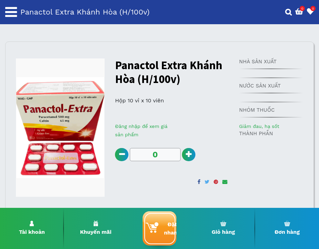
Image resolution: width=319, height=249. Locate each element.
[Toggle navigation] (11, 12)
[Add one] (189, 155)
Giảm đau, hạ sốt (259, 126)
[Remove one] (121, 155)
